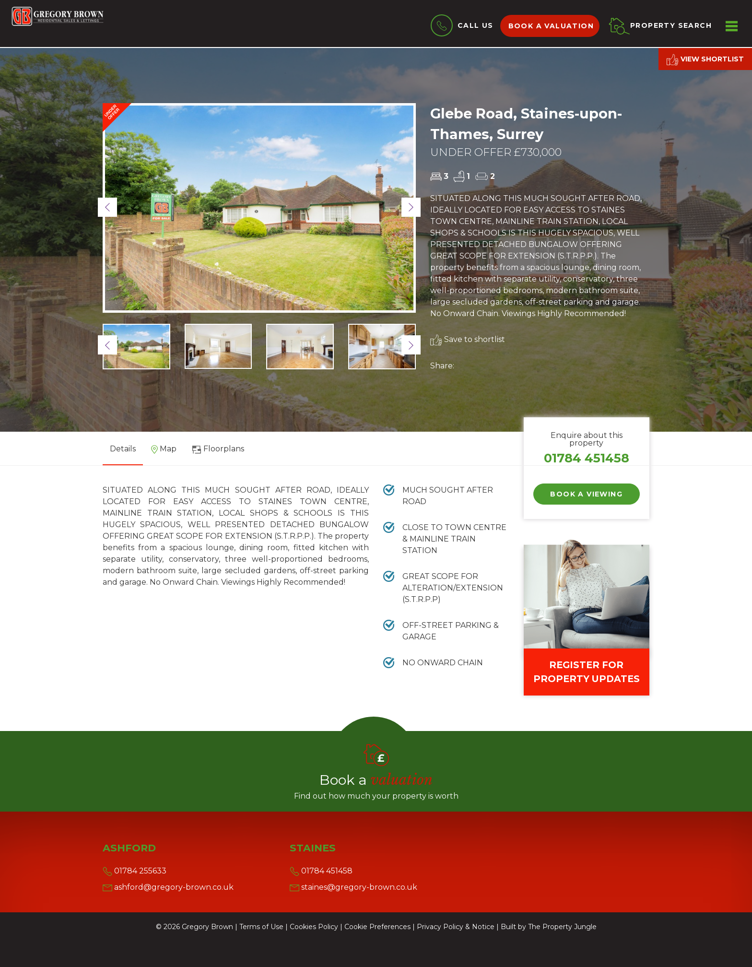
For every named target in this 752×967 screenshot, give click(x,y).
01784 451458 (586, 457)
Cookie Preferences (377, 926)
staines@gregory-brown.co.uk (353, 887)
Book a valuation (551, 26)
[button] (107, 207)
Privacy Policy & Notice (455, 926)
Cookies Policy (314, 926)
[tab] (164, 452)
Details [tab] (123, 448)
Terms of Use (261, 926)
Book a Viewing (586, 494)
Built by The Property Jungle (549, 926)
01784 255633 (134, 870)
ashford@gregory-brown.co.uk (168, 887)
